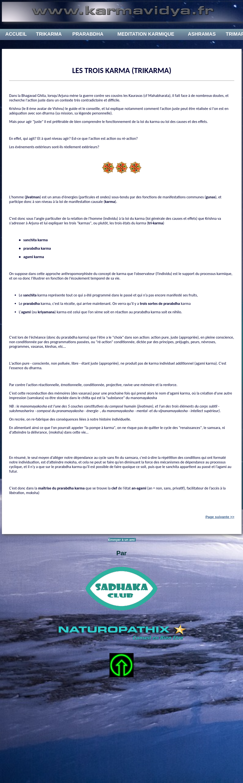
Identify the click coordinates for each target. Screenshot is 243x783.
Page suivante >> (219, 517)
